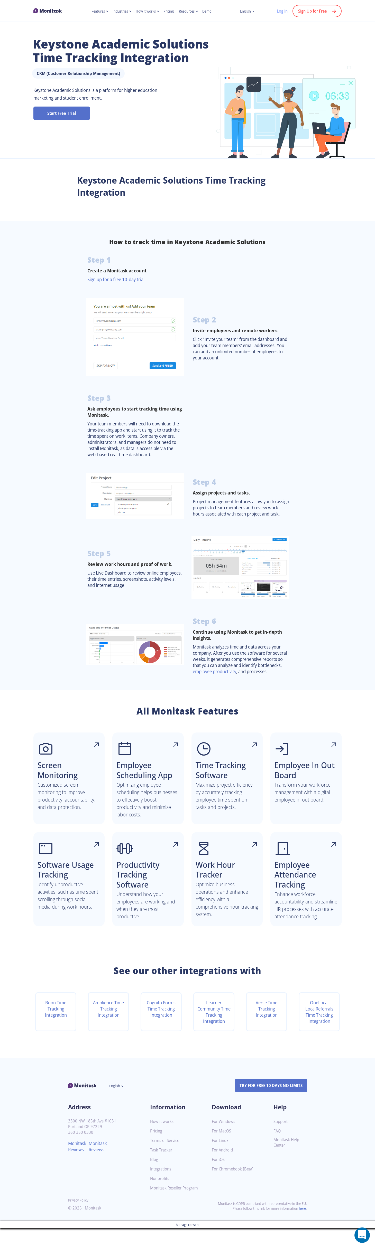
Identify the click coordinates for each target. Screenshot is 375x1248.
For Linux (221, 1160)
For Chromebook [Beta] (234, 1189)
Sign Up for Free (311, 11)
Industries (118, 11)
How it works (145, 11)
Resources (188, 11)
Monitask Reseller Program (176, 1208)
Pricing (169, 11)
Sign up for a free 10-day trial (118, 279)
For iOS (219, 1179)
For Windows (224, 1141)
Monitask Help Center (287, 1162)
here (302, 1228)
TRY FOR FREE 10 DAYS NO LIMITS (269, 1105)
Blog (154, 1179)
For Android (223, 1170)
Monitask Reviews (78, 1166)
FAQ (277, 1151)
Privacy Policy (79, 1219)
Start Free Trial (61, 113)
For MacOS (222, 1151)
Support (281, 1141)
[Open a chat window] (362, 1235)
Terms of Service (166, 1160)
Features (94, 11)
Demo (210, 11)
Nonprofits (160, 1198)
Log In (279, 11)
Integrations (161, 1189)
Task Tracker (162, 1170)
